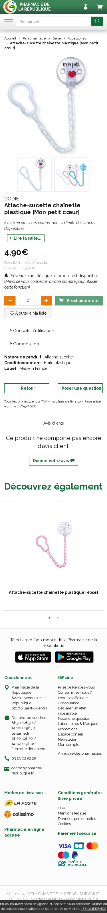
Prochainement (79, 300)
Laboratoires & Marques (78, 723)
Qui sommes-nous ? (75, 692)
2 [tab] (58, 618)
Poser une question (74, 718)
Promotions (67, 729)
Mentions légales (72, 813)
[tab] (53, 330)
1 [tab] (49, 618)
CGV (61, 808)
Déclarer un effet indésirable (72, 710)
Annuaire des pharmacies (80, 753)
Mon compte (68, 744)
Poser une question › (82, 388)
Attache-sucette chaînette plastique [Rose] (53, 592)
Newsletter (67, 739)
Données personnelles (77, 819)
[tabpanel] (53, 556)
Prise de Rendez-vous (76, 687)
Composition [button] (24, 343)
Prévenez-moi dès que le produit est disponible (51, 275)
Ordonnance (68, 703)
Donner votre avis (53, 460)
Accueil (10, 38)
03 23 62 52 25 (23, 758)
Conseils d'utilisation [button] (31, 330)
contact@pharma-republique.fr (27, 770)
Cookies (64, 824)
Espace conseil (70, 734)
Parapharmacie (34, 38)
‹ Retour (27, 388)
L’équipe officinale (73, 698)
